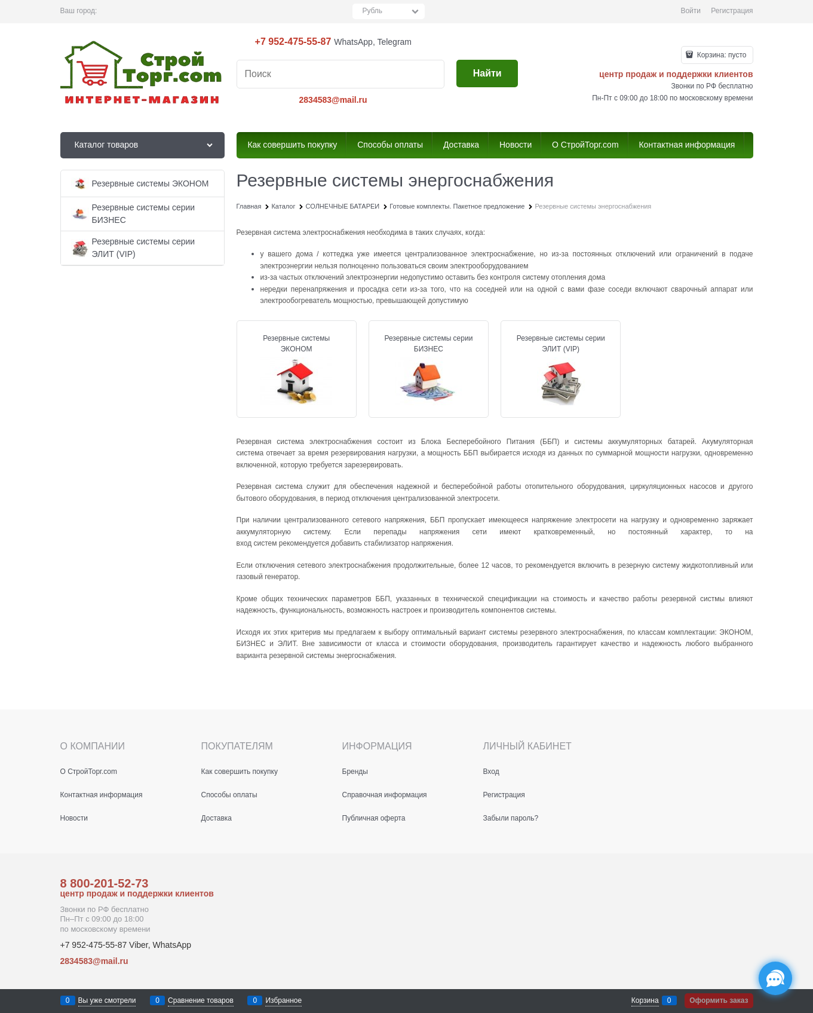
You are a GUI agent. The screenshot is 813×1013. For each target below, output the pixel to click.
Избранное (283, 1000)
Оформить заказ (718, 1000)
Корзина (645, 1000)
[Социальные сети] (775, 978)
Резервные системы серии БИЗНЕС (428, 343)
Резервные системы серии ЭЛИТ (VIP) (561, 343)
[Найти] (487, 74)
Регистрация (732, 11)
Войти (690, 11)
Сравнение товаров (201, 1000)
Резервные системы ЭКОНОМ (296, 343)
